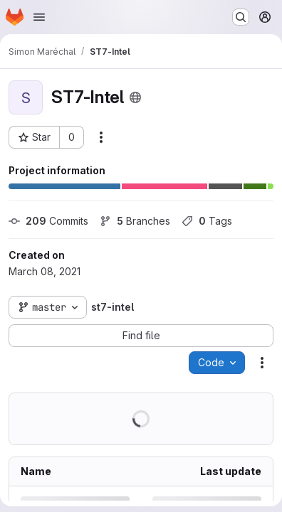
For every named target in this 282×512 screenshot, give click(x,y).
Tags (207, 221)
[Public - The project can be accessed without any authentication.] (135, 97)
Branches (135, 221)
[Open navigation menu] (39, 17)
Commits (48, 221)
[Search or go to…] (240, 17)
